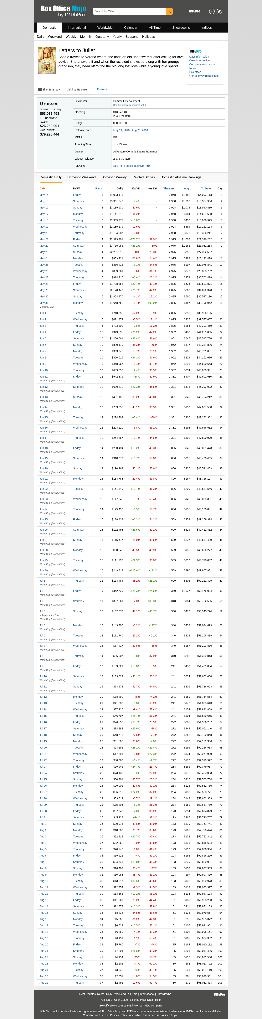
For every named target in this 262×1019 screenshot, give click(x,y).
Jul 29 (43, 804)
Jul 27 (43, 792)
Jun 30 (44, 570)
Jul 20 (43, 747)
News (192, 68)
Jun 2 (43, 319)
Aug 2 (43, 830)
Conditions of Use (93, 1015)
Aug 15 (44, 912)
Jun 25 (44, 519)
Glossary (106, 999)
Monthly (86, 37)
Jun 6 (43, 344)
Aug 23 (44, 963)
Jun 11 (44, 376)
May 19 (44, 226)
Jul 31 (43, 817)
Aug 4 (43, 842)
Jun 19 (44, 458)
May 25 (44, 264)
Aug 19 (44, 938)
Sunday (77, 207)
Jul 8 (42, 655)
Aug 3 (43, 836)
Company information (202, 64)
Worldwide (105, 27)
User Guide (121, 999)
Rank (98, 188)
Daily (40, 37)
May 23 (44, 252)
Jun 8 (43, 357)
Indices (206, 27)
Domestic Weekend (81, 177)
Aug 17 (44, 925)
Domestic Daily (51, 177)
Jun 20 (44, 468)
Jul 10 (43, 676)
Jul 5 (42, 625)
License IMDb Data (141, 999)
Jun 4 (43, 332)
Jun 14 (44, 407)
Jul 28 (43, 798)
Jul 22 (43, 760)
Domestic (49, 27)
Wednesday (80, 226)
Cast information (199, 56)
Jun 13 (44, 397)
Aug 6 (43, 855)
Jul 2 (42, 590)
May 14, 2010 (121, 130)
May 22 (44, 245)
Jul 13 (43, 703)
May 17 (44, 213)
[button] (205, 78)
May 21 (44, 239)
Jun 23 (44, 499)
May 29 (44, 290)
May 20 (44, 232)
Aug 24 (44, 969)
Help (158, 999)
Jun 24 (44, 509)
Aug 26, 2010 (140, 130)
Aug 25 (44, 976)
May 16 (44, 207)
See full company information (129, 105)
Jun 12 (44, 386)
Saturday (78, 201)
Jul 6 (42, 635)
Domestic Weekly (114, 177)
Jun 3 (43, 325)
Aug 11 (44, 887)
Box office (195, 72)
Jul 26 (43, 785)
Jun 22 (44, 488)
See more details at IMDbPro (132, 165)
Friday (77, 194)
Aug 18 (44, 931)
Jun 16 (44, 427)
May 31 (44, 302)
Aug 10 (44, 881)
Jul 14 (43, 709)
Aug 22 (44, 957)
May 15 (44, 201)
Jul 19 (43, 741)
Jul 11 (43, 686)
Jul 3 (42, 601)
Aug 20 (44, 944)
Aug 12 (44, 893)
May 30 (44, 296)
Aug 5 (43, 849)
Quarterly (102, 37)
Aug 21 (44, 950)
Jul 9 (42, 666)
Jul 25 (43, 779)
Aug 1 (43, 823)
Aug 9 (43, 874)
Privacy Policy (118, 1015)
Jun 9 (43, 363)
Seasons (132, 37)
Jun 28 (44, 550)
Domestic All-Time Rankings (181, 177)
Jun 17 (44, 437)
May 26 (44, 271)
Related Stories (143, 177)
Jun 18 (44, 448)
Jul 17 (43, 728)
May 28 (44, 283)
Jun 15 (44, 417)
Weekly (71, 37)
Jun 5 (43, 338)
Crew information (199, 60)
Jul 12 (43, 696)
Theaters (169, 188)
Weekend (55, 37)
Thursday (78, 232)
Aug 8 (43, 868)
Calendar (130, 27)
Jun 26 (44, 529)
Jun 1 (43, 313)
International (77, 27)
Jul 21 (43, 753)
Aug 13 (44, 900)
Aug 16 (44, 919)
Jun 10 (44, 370)
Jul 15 (43, 715)
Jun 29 (44, 560)
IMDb (147, 1005)
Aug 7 (43, 861)
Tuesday (78, 220)
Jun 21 (44, 478)
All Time (155, 27)
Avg (186, 188)
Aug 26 (44, 982)
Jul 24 (43, 773)
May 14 (44, 194)
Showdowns (181, 27)
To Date (206, 188)
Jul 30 (43, 811)
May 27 (44, 277)
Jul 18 (43, 734)
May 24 (44, 258)
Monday (78, 213)
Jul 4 (42, 611)
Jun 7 (43, 351)
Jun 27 (44, 539)
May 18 (44, 220)
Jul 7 (42, 645)
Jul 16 (43, 722)
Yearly (117, 37)
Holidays (148, 37)
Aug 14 (44, 906)
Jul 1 (42, 580)
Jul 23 (43, 766)
